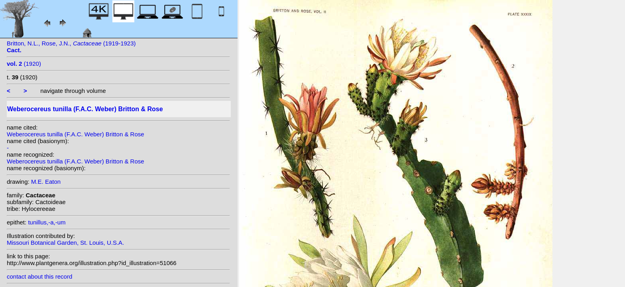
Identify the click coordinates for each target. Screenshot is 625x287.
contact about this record (39, 276)
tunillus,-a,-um (46, 222)
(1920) (24, 63)
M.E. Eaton (46, 181)
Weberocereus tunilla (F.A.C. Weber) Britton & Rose (75, 134)
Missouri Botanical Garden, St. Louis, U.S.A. (65, 242)
